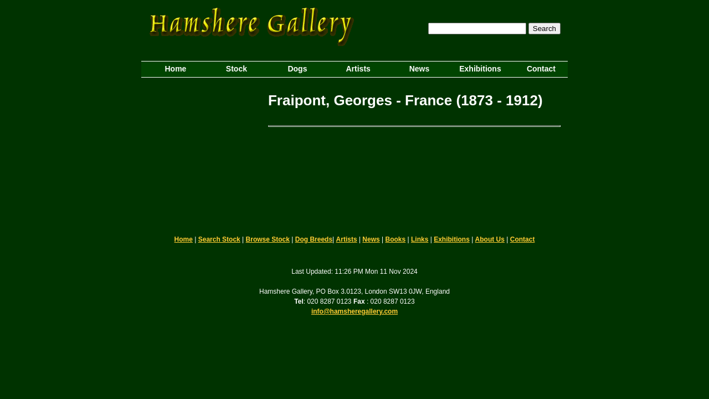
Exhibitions (452, 239)
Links (419, 239)
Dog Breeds (313, 239)
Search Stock (219, 239)
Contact (522, 239)
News (370, 239)
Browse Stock (268, 239)
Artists (346, 239)
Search (544, 28)
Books (396, 239)
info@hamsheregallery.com (354, 311)
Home (183, 239)
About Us (490, 239)
